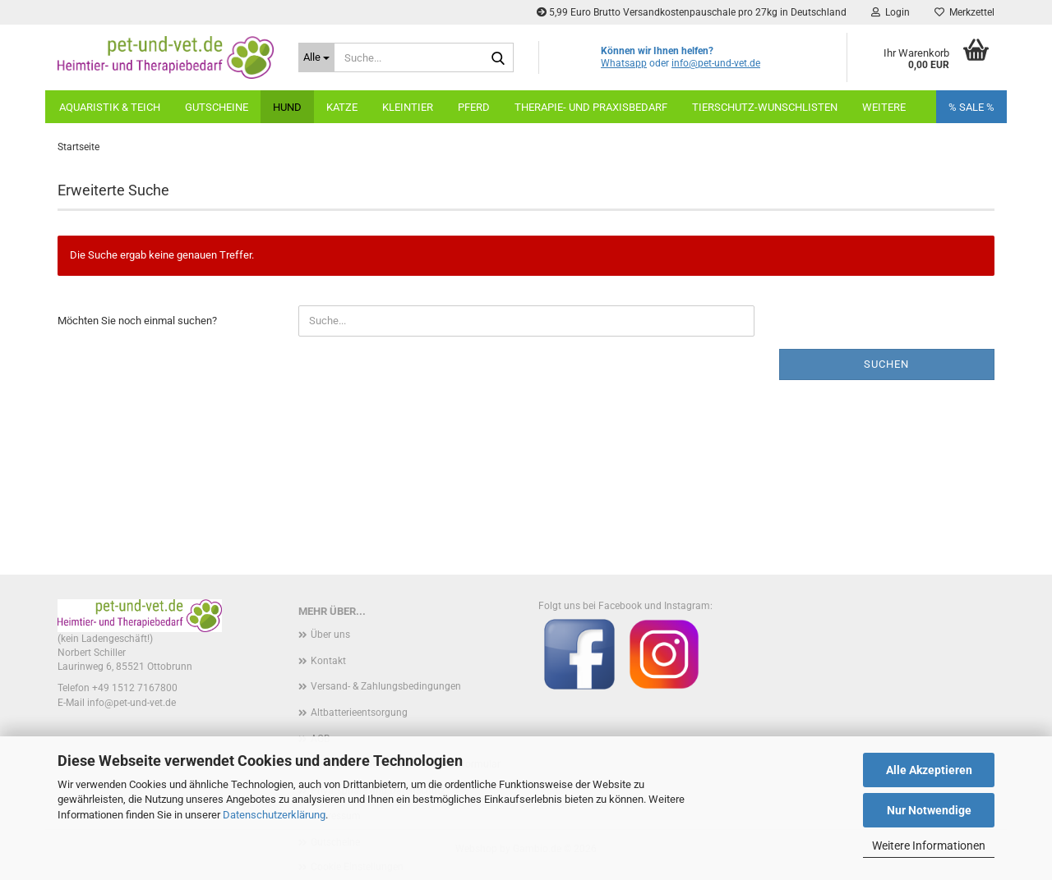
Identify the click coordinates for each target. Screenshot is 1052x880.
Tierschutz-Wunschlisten (764, 107)
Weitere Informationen (928, 845)
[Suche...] (316, 57)
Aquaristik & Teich (109, 107)
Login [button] (890, 12)
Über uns (330, 634)
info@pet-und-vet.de (715, 63)
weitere (884, 107)
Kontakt (328, 661)
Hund (287, 107)
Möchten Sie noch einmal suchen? (137, 320)
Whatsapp (624, 63)
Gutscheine (216, 107)
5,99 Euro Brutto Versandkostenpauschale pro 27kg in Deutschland (692, 12)
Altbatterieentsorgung (359, 712)
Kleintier (407, 107)
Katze (342, 107)
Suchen (886, 364)
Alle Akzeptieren (929, 770)
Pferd (474, 107)
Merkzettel (964, 12)
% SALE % (971, 107)
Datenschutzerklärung (274, 815)
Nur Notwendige (929, 810)
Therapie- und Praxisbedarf (590, 107)
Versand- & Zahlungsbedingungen (386, 686)
